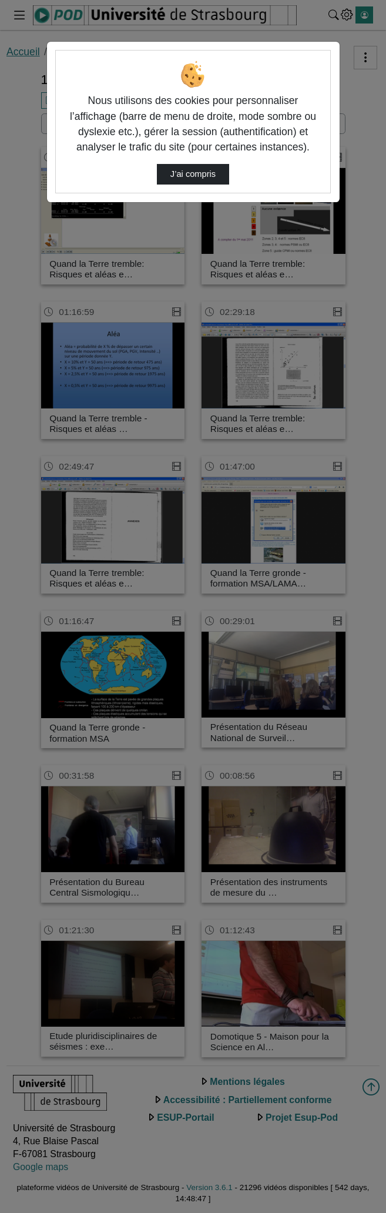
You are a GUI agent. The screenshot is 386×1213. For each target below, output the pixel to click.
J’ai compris (193, 174)
